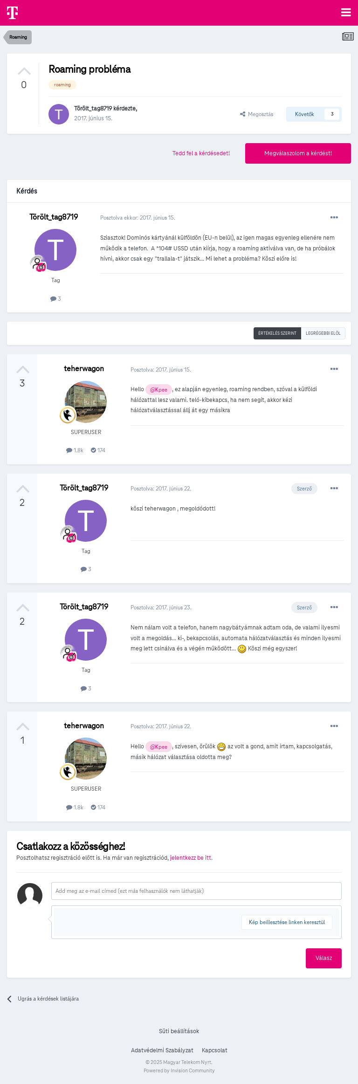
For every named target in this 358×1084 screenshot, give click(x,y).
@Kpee (158, 390)
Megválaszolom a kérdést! (298, 153)
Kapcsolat (214, 1050)
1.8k (74, 450)
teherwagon (84, 368)
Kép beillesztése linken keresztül (287, 921)
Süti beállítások (179, 1031)
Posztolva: (161, 369)
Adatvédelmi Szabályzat (162, 1050)
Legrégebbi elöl (323, 333)
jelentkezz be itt (190, 858)
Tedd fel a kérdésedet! (201, 153)
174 (98, 450)
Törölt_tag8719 (93, 108)
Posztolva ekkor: (137, 217)
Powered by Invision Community (179, 1070)
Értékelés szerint (277, 333)
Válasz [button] (324, 958)
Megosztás (256, 113)
